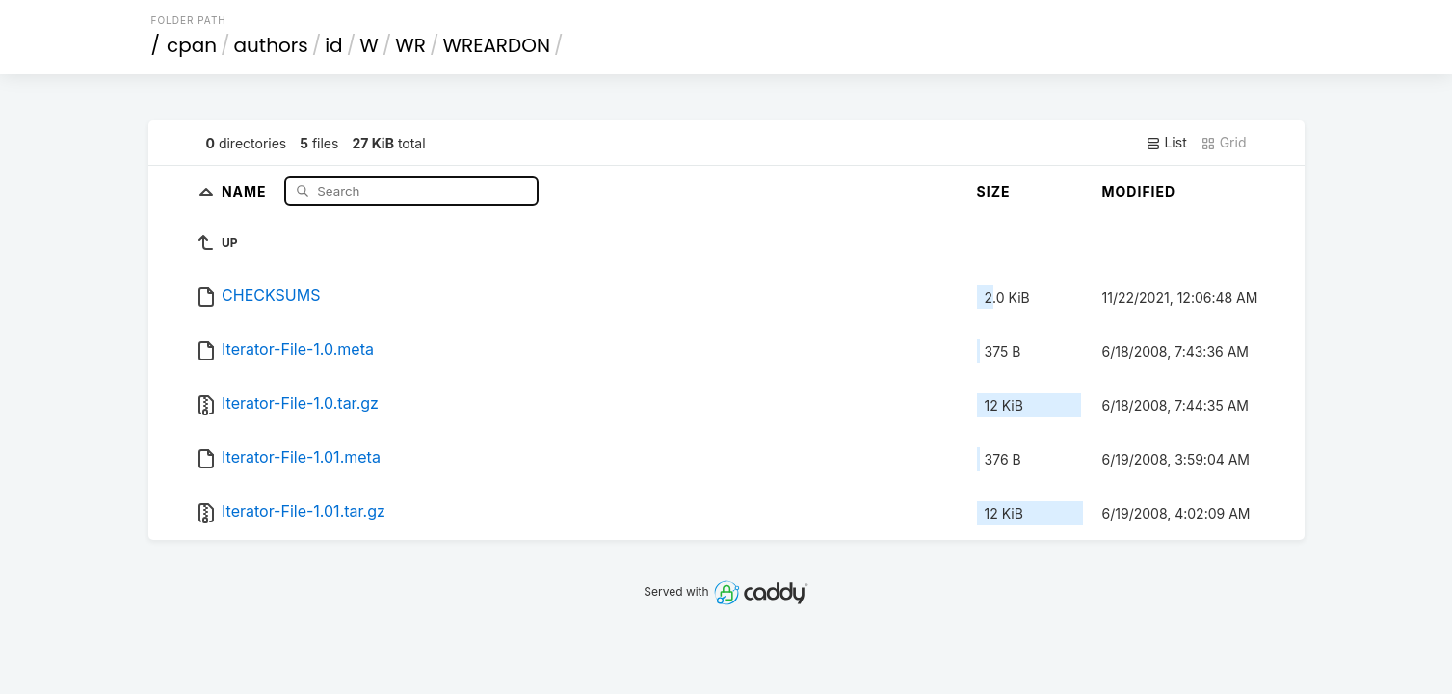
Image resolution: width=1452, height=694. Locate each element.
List (1166, 142)
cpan (192, 45)
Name (246, 190)
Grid (1224, 142)
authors (271, 45)
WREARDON (496, 45)
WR (410, 45)
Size (994, 191)
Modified (1139, 191)
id (333, 45)
